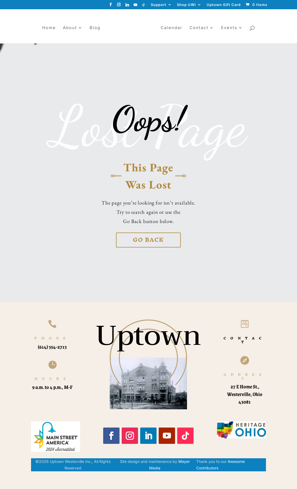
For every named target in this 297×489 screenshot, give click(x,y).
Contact (201, 28)
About (68, 28)
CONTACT (244, 340)
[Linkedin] (127, 6)
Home (47, 28)
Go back (148, 239)
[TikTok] (144, 6)
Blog (92, 28)
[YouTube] (135, 6)
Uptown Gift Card (224, 5)
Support (158, 5)
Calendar (174, 28)
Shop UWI (186, 5)
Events (231, 28)
